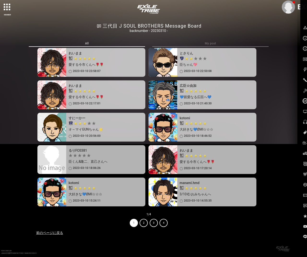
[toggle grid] (7, 7)
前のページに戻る (49, 233)
